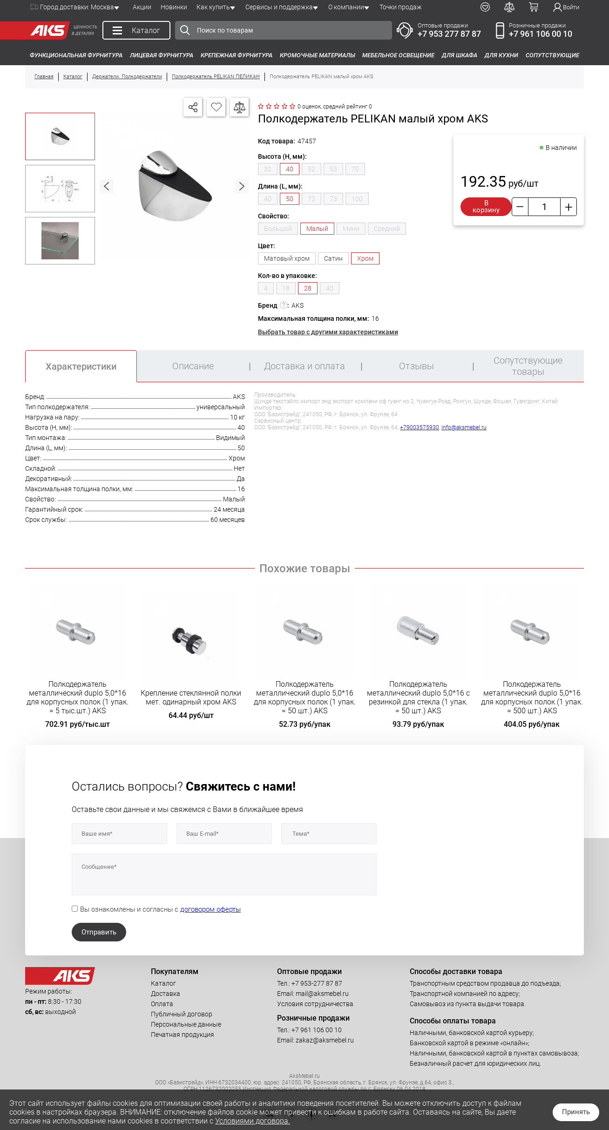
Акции (142, 7)
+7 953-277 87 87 (316, 983)
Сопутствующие (552, 55)
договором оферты (210, 909)
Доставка (165, 993)
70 (355, 169)
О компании (346, 7)
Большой (278, 228)
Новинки (174, 7)
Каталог (163, 983)
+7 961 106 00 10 (540, 34)
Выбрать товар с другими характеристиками (328, 332)
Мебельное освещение (398, 55)
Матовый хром (287, 258)
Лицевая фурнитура (161, 55)
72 (311, 199)
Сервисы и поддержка (279, 7)
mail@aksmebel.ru (322, 993)
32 (267, 169)
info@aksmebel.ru (464, 427)
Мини (351, 228)
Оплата (162, 1004)
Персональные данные (186, 1024)
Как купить (213, 7)
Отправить (98, 932)
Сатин (333, 258)
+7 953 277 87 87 (449, 34)
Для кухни (501, 55)
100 (357, 199)
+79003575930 (419, 427)
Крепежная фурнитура (236, 55)
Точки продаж (400, 7)
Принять (576, 1112)
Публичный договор (181, 1014)
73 (333, 199)
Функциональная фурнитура (76, 55)
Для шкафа (459, 55)
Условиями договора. (252, 1120)
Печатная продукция (182, 1034)
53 (333, 169)
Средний (387, 228)
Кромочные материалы (317, 55)
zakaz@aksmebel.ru (325, 1040)
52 (311, 169)
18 (286, 288)
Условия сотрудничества (315, 1004)
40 (267, 199)
